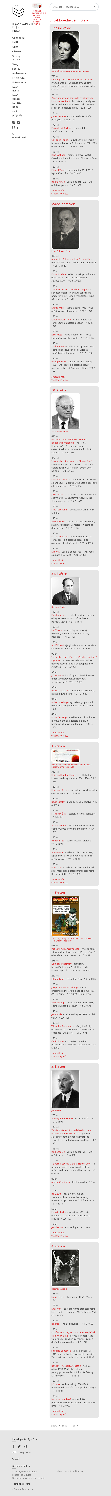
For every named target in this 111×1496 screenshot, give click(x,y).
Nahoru (53, 1425)
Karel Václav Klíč (59, 479)
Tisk (73, 1425)
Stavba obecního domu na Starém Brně (71, 461)
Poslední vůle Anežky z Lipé (65, 948)
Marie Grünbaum (60, 536)
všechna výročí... (59, 193)
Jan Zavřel (56, 1193)
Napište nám (16, 105)
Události (17, 42)
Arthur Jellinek (58, 825)
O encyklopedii (18, 135)
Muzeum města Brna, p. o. (71, 1471)
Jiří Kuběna (57, 675)
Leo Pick (55, 551)
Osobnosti (18, 37)
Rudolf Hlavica (58, 1212)
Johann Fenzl (58, 978)
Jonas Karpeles (58, 116)
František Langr (59, 615)
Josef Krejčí (56, 334)
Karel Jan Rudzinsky (61, 963)
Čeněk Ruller (57, 1041)
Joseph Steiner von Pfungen (65, 987)
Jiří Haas (55, 1384)
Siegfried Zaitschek (61, 1350)
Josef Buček (57, 494)
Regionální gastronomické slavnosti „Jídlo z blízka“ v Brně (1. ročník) (37, 17)
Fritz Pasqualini (59, 509)
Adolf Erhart (57, 645)
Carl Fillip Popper (60, 139)
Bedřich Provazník (60, 690)
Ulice (15, 47)
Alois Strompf (58, 1002)
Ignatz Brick (57, 1296)
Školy (15, 64)
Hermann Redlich (60, 790)
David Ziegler (58, 801)
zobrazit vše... (58, 190)
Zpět (64, 1425)
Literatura (18, 78)
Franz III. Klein (58, 274)
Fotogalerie (18, 82)
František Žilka (59, 813)
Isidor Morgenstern (61, 319)
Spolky (16, 68)
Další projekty (17, 113)
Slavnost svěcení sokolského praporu (70, 289)
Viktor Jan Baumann (61, 1026)
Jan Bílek (55, 1323)
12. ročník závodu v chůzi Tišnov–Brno (71, 1163)
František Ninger (59, 717)
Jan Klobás (56, 1014)
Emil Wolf (56, 1308)
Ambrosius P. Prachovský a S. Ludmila (70, 259)
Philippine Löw (58, 361)
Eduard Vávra (58, 170)
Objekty (16, 51)
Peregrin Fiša (57, 840)
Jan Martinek (58, 181)
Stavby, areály (16, 57)
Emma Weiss (57, 307)
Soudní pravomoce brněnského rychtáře (71, 79)
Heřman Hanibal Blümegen (65, 774)
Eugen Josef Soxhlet (61, 128)
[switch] (14, 1452)
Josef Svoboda (58, 154)
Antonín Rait (57, 852)
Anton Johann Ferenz (62, 1118)
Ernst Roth (56, 867)
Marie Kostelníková (61, 1399)
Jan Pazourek (58, 1151)
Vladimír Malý (58, 346)
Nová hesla (15, 88)
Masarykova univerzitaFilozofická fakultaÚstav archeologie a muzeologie (28, 1475)
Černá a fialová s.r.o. (23, 1489)
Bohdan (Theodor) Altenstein (66, 1365)
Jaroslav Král (57, 1227)
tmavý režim (24, 1452)
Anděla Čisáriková (60, 1182)
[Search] (74, 7)
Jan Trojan (56, 630)
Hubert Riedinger (60, 702)
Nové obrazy (16, 96)
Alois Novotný (58, 521)
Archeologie (18, 73)
